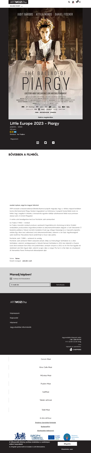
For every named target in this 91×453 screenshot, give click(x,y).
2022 (20, 127)
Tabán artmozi (46, 400)
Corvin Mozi (46, 359)
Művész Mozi (45, 375)
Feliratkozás (60, 285)
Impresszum (15, 313)
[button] (74, 2)
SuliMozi (45, 392)
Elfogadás (67, 444)
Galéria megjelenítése (45, 117)
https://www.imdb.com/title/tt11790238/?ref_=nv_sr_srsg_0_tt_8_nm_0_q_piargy (11, 132)
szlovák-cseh (27, 261)
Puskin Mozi (46, 384)
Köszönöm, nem (67, 449)
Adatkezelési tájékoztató (45, 430)
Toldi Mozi (46, 410)
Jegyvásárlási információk (20, 327)
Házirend (13, 322)
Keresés (69, 2)
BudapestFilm (45, 426)
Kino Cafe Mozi (45, 367)
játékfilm (13, 127)
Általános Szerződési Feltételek (45, 422)
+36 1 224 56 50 (75, 339)
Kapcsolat (14, 318)
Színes (17, 258)
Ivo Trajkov (21, 134)
